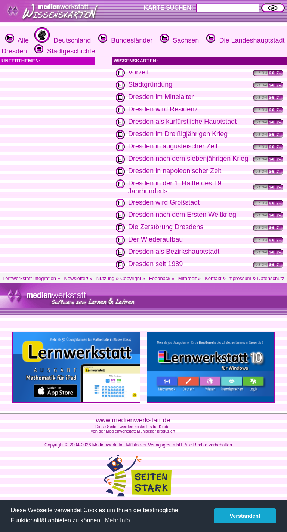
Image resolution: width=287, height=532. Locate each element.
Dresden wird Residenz (163, 109)
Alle (17, 40)
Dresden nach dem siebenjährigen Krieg (188, 158)
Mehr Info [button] (117, 520)
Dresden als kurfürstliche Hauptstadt (182, 121)
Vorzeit (138, 72)
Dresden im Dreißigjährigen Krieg (178, 134)
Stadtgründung (150, 84)
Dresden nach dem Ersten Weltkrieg (182, 214)
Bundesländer (124, 40)
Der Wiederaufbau (155, 239)
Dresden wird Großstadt (164, 202)
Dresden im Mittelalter (161, 97)
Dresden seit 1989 (155, 264)
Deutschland (62, 40)
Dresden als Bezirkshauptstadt (173, 251)
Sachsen (178, 40)
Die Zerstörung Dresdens (165, 227)
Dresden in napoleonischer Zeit (174, 171)
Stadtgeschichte (64, 51)
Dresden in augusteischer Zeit (172, 146)
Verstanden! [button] (245, 516)
